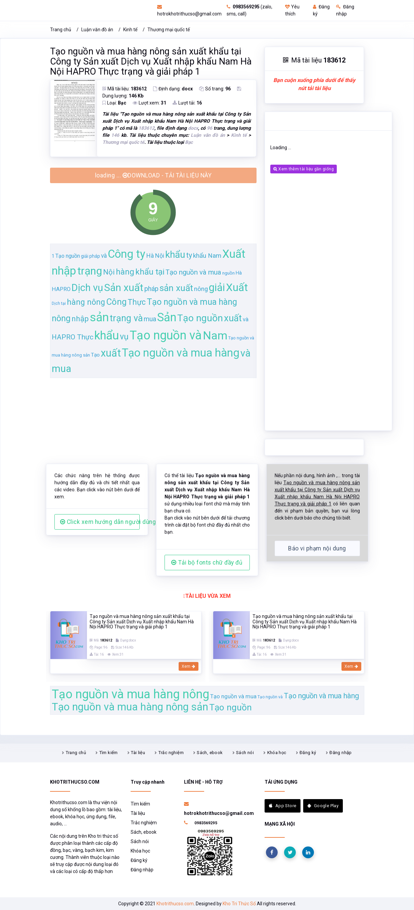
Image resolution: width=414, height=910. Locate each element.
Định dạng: (173, 88)
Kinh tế (130, 29)
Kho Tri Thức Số (239, 903)
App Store (282, 805)
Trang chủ (60, 29)
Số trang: (215, 88)
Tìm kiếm (108, 752)
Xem (188, 666)
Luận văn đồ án (97, 29)
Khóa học (276, 752)
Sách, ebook (210, 752)
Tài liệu (138, 752)
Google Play (323, 805)
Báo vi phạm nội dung (317, 548)
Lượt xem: (149, 103)
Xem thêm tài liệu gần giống (303, 169)
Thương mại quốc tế (168, 29)
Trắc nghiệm (171, 752)
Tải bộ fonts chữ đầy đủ (206, 562)
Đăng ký (308, 752)
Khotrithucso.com (175, 903)
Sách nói (245, 752)
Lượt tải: (187, 103)
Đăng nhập (340, 752)
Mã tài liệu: (124, 88)
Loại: (114, 103)
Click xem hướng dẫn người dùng (100, 522)
